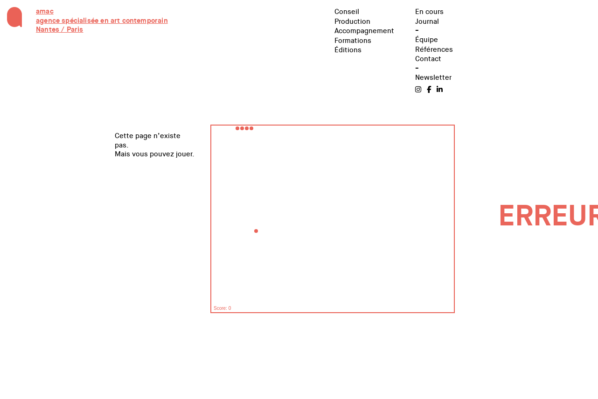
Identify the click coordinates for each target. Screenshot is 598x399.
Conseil (346, 11)
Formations (352, 40)
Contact (428, 58)
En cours (429, 11)
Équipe (426, 39)
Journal (427, 21)
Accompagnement (364, 30)
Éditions (348, 50)
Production (352, 21)
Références (434, 49)
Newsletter (433, 77)
